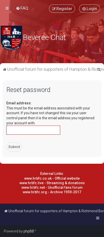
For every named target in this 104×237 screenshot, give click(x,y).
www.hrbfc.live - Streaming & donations (52, 183)
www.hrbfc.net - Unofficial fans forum (52, 187)
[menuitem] (22, 8)
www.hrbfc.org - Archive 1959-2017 (52, 192)
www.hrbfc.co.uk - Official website (52, 178)
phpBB (29, 231)
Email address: (19, 103)
